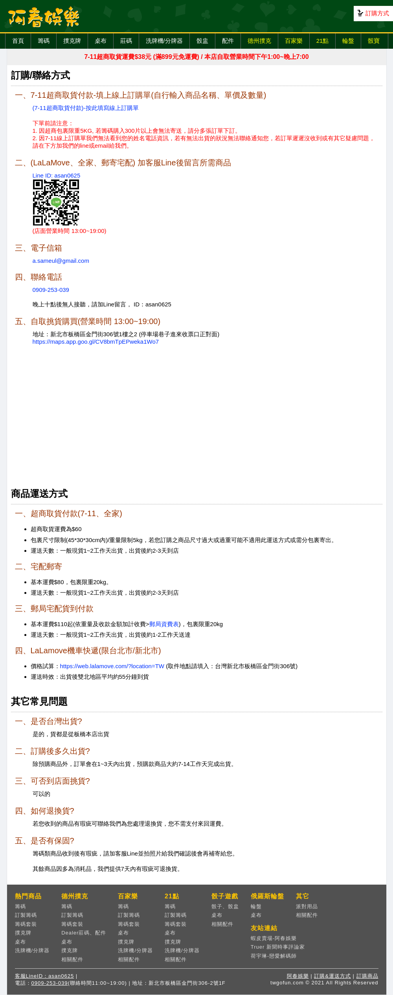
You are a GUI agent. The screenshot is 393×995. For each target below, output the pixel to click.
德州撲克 (259, 40)
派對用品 (307, 906)
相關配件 (72, 959)
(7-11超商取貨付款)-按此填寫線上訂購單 (86, 107)
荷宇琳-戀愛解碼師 (274, 956)
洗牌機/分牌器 (164, 40)
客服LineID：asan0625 (44, 976)
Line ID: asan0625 (57, 175)
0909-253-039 (51, 289)
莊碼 (126, 40)
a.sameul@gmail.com (61, 260)
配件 (228, 40)
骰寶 (374, 40)
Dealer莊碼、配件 (83, 933)
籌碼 (44, 40)
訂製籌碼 (26, 915)
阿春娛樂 (298, 976)
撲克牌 (72, 40)
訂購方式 (377, 13)
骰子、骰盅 (225, 906)
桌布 (101, 40)
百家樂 (294, 40)
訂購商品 (367, 976)
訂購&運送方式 (332, 976)
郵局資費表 (164, 624)
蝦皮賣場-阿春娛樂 (274, 938)
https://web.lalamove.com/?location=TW (112, 666)
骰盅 (202, 40)
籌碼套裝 (26, 924)
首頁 (18, 40)
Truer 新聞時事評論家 (278, 947)
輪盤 (348, 40)
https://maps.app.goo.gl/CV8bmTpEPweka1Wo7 (96, 341)
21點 (322, 40)
